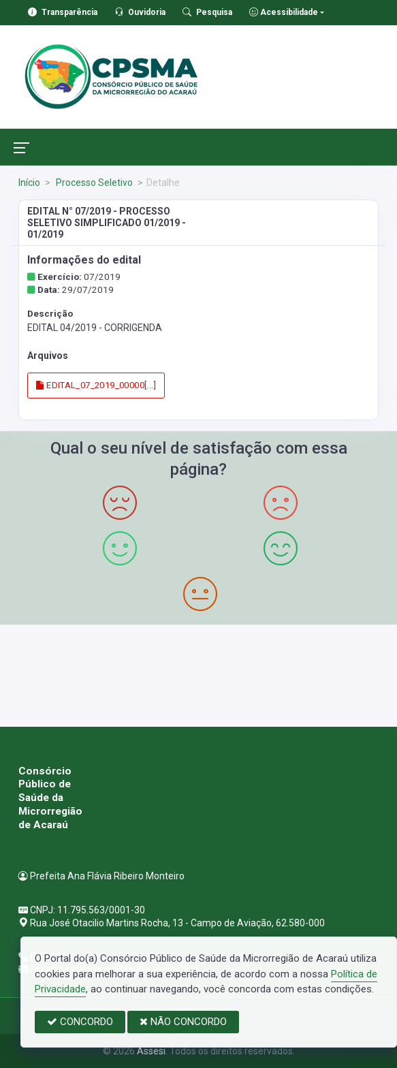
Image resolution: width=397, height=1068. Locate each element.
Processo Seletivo (93, 182)
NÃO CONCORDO (183, 1022)
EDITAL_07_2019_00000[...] (96, 385)
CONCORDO (80, 1022)
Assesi (151, 1051)
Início (29, 182)
